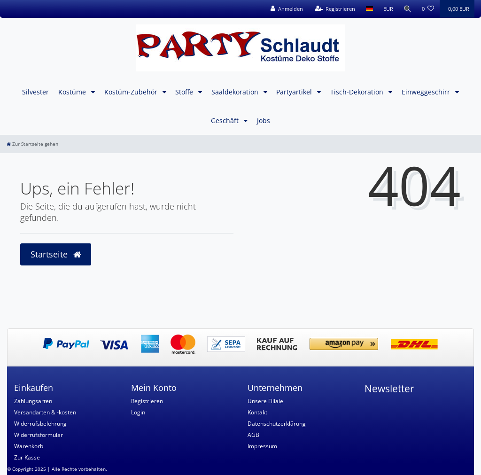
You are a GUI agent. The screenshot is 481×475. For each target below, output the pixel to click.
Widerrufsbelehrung (40, 424)
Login (138, 412)
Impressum (262, 446)
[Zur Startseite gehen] (32, 144)
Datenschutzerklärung (277, 424)
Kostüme (73, 91)
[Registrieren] (334, 9)
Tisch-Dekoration (357, 91)
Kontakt (257, 412)
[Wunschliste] (428, 9)
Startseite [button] (56, 254)
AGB (253, 435)
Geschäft (225, 120)
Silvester (35, 91)
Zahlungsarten (33, 401)
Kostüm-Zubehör (131, 91)
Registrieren (147, 401)
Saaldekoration (235, 91)
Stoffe (185, 91)
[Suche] (407, 9)
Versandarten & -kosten (45, 412)
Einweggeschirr (427, 91)
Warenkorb (28, 446)
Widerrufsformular (38, 435)
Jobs (263, 120)
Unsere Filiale (265, 401)
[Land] (368, 9)
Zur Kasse (27, 457)
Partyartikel (295, 91)
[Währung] (387, 9)
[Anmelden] (286, 9)
